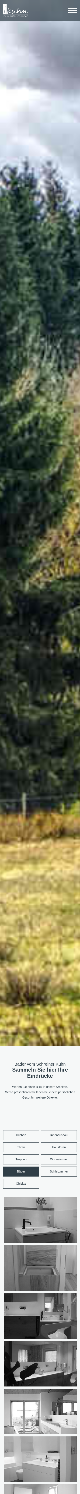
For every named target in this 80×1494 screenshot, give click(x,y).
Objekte (21, 1183)
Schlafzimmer (59, 1171)
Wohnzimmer (59, 1159)
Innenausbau (59, 1135)
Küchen (21, 1135)
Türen (21, 1147)
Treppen (21, 1159)
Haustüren (59, 1147)
